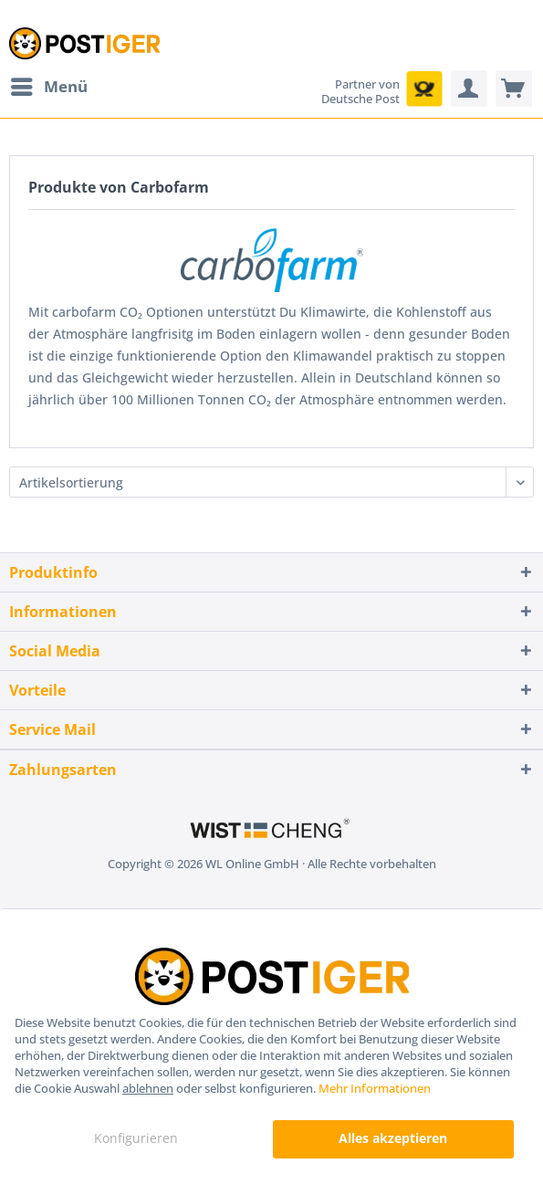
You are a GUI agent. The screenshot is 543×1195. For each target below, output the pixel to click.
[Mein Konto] (469, 88)
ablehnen (147, 1088)
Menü (49, 84)
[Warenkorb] (514, 88)
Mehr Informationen (374, 1088)
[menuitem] (48, 86)
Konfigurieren (136, 1138)
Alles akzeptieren (393, 1138)
